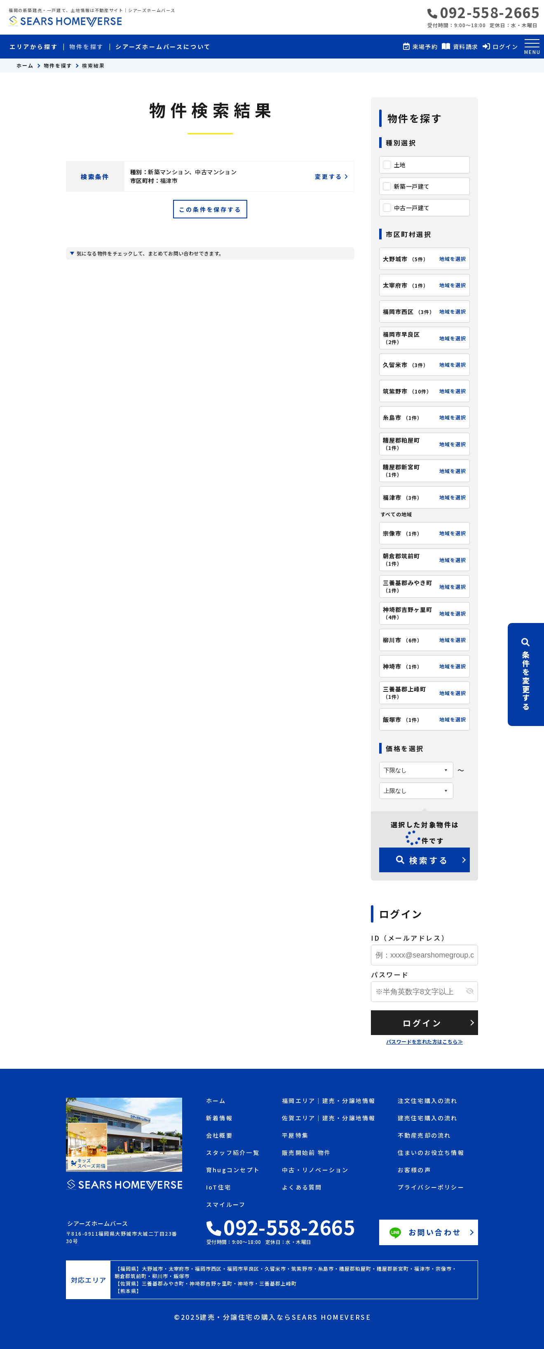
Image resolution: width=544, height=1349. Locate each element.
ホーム (25, 65)
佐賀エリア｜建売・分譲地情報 (328, 1118)
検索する (422, 860)
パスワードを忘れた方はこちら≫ (424, 1041)
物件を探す (86, 46)
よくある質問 (302, 1187)
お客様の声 (414, 1170)
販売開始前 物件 (306, 1153)
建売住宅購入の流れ (428, 1118)
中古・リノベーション (315, 1170)
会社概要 (219, 1135)
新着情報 (219, 1118)
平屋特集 (295, 1135)
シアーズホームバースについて (163, 46)
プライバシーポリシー (431, 1187)
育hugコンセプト (233, 1170)
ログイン (422, 1023)
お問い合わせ (424, 1233)
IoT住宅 (218, 1187)
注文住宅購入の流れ (428, 1101)
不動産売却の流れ (424, 1135)
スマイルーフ (226, 1204)
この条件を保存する (210, 209)
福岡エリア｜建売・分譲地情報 (328, 1101)
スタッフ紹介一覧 (233, 1153)
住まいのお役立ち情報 (431, 1153)
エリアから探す (33, 46)
